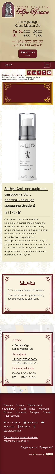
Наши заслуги (12, 416)
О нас (32, 408)
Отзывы (8, 412)
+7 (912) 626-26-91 (27, 45)
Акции (22, 408)
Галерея (34, 412)
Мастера (44, 408)
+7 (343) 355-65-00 (27, 41)
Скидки (27, 282)
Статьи (46, 412)
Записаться (27, 53)
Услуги (20, 405)
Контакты (21, 412)
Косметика (17, 75)
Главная (5, 75)
